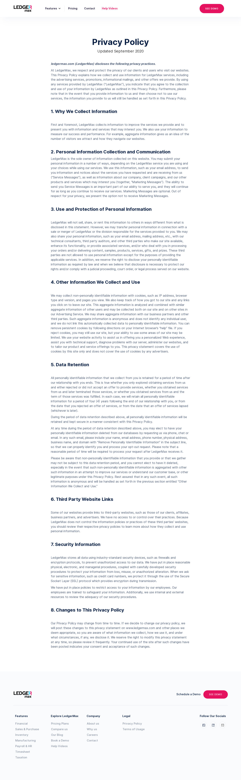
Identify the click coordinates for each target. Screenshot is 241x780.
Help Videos (110, 8)
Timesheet (22, 751)
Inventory (21, 735)
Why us (92, 729)
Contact (89, 8)
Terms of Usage (134, 729)
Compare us (59, 729)
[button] (51, 8)
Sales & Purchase (27, 729)
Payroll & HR (23, 746)
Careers (92, 735)
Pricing (72, 8)
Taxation (21, 757)
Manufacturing (25, 740)
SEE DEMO (211, 8)
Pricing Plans (60, 723)
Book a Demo (60, 740)
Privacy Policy (132, 723)
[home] (25, 8)
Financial (21, 723)
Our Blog (57, 735)
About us (93, 723)
